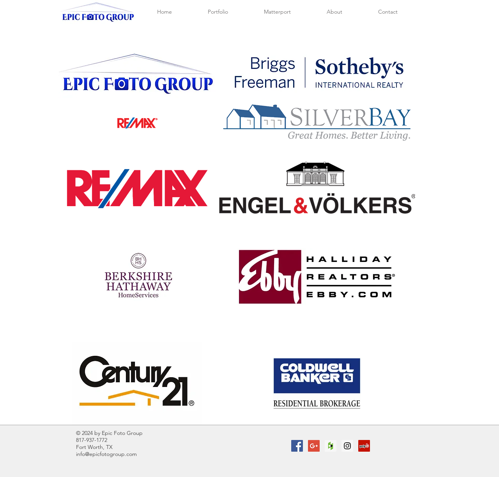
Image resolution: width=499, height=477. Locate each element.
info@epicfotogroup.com (106, 454)
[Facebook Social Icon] (297, 446)
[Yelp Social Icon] (364, 446)
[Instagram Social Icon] (347, 446)
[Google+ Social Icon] (314, 446)
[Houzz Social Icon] (330, 446)
